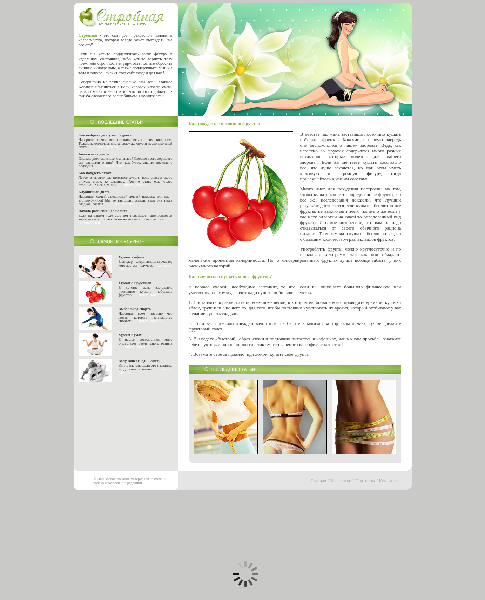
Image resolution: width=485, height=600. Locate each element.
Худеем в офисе (131, 257)
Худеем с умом (131, 335)
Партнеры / (366, 480)
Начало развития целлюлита (103, 211)
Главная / (320, 480)
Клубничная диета (94, 192)
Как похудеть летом (95, 173)
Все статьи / (342, 480)
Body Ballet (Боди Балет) (139, 361)
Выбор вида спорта (135, 309)
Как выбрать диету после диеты (106, 135)
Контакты (388, 480)
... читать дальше (104, 147)
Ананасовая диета (94, 154)
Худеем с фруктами (135, 283)
